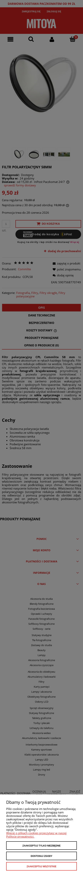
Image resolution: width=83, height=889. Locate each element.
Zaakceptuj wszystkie (41, 866)
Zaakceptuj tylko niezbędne (41, 845)
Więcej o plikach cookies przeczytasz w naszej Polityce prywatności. (36, 834)
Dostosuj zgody (41, 856)
